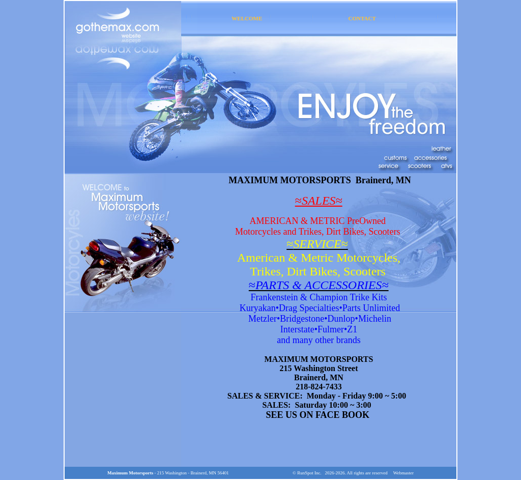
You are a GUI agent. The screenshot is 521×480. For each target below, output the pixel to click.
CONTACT (362, 18)
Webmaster (403, 472)
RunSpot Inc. (309, 472)
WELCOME (246, 18)
